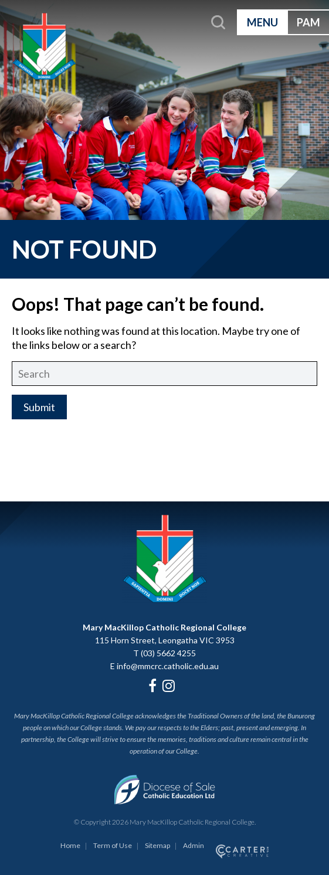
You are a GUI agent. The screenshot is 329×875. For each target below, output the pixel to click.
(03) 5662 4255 (168, 653)
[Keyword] (164, 373)
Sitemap (157, 845)
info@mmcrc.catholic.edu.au (168, 666)
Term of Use (112, 845)
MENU (262, 22)
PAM (308, 22)
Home (70, 845)
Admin (193, 845)
